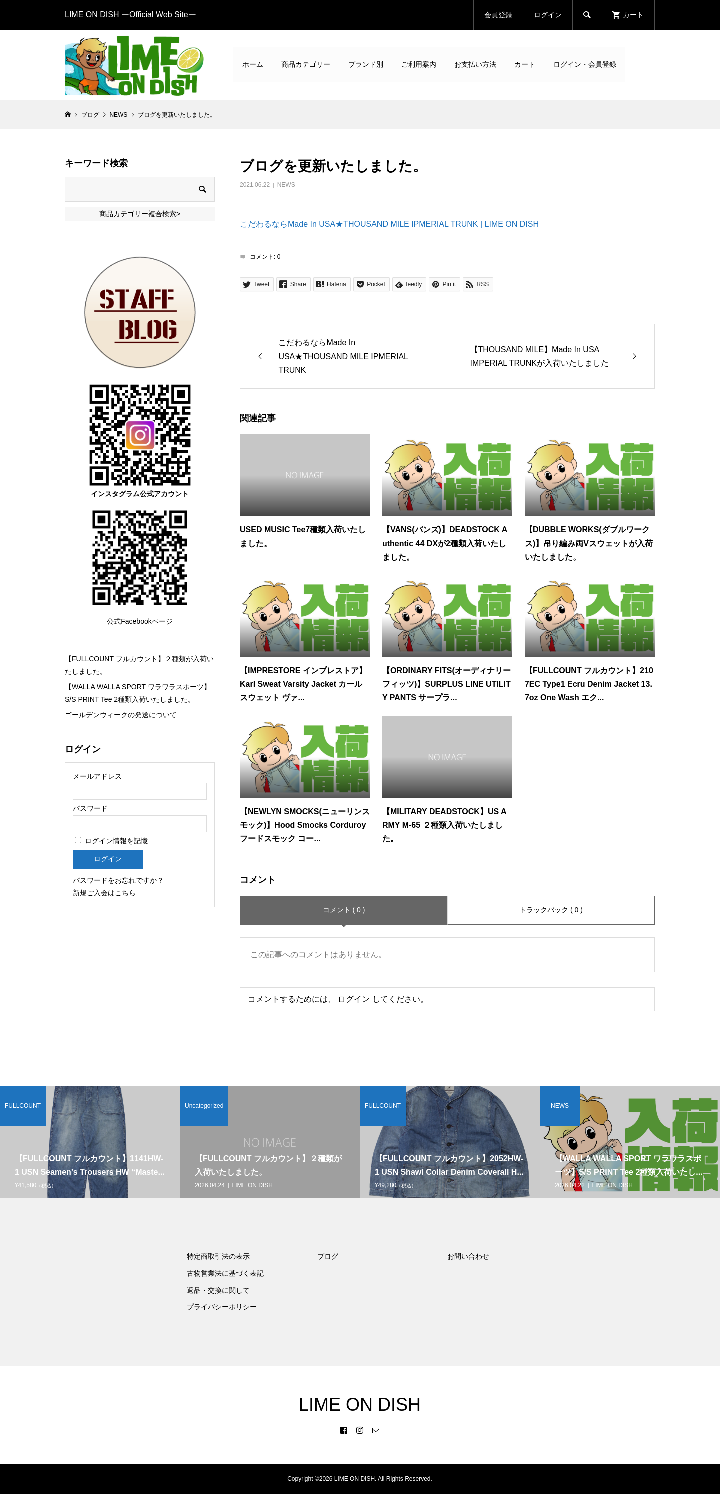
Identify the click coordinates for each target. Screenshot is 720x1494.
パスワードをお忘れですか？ (118, 880)
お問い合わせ (469, 1256)
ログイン (548, 15)
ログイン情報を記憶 (111, 841)
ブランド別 (366, 64)
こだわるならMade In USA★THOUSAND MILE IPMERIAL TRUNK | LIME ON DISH (389, 224)
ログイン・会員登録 (585, 64)
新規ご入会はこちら (104, 893)
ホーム (253, 64)
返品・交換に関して (218, 1290)
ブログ (328, 1256)
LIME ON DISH (360, 1404)
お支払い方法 (475, 64)
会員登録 (498, 15)
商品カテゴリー (306, 64)
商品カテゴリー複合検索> (140, 214)
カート (525, 64)
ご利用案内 (419, 64)
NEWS (287, 185)
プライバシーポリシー (222, 1307)
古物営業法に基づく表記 (225, 1274)
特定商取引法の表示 (218, 1256)
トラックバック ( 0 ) (551, 910)
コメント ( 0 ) (344, 910)
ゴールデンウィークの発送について (121, 715)
